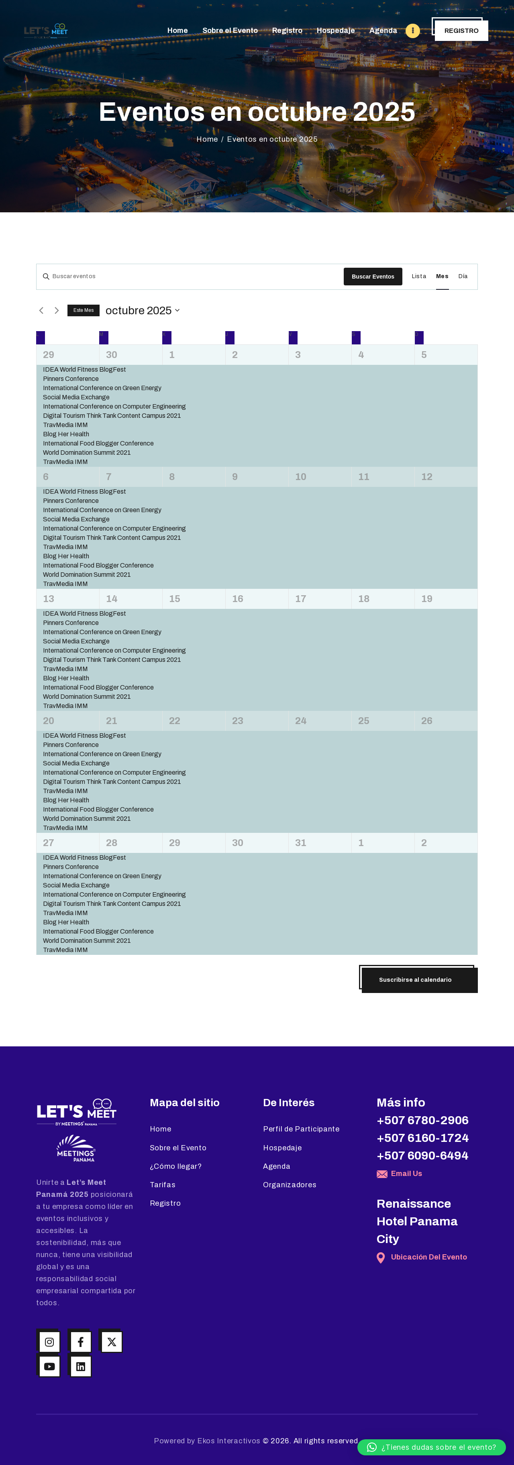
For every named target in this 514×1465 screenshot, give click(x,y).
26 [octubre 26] (426, 721)
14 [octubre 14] (112, 599)
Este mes (83, 310)
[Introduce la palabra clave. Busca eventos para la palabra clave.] (190, 277)
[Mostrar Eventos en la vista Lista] (419, 276)
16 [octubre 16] (237, 599)
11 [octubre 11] (363, 477)
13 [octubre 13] (48, 599)
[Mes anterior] (41, 310)
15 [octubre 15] (174, 599)
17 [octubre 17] (300, 599)
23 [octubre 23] (237, 721)
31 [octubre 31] (300, 843)
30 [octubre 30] (237, 843)
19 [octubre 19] (426, 599)
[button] (431, 1447)
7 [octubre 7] (109, 477)
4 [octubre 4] (361, 355)
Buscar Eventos (373, 276)
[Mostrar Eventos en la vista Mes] (442, 276)
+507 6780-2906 (423, 1120)
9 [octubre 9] (235, 477)
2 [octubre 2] (235, 355)
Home (207, 139)
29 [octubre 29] (174, 843)
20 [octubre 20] (48, 721)
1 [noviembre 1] (361, 843)
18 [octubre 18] (363, 599)
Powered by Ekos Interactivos (207, 1441)
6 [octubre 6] (46, 477)
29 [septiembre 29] (48, 355)
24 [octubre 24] (301, 721)
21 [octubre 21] (111, 721)
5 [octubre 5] (424, 355)
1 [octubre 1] (172, 355)
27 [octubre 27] (48, 843)
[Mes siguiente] (56, 310)
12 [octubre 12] (426, 477)
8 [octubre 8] (172, 477)
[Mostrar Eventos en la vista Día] (463, 276)
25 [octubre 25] (363, 721)
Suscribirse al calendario (415, 980)
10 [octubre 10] (300, 477)
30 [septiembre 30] (111, 355)
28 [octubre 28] (111, 843)
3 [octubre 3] (298, 355)
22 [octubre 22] (174, 721)
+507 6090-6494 (423, 1155)
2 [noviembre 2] (424, 843)
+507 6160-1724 (423, 1137)
